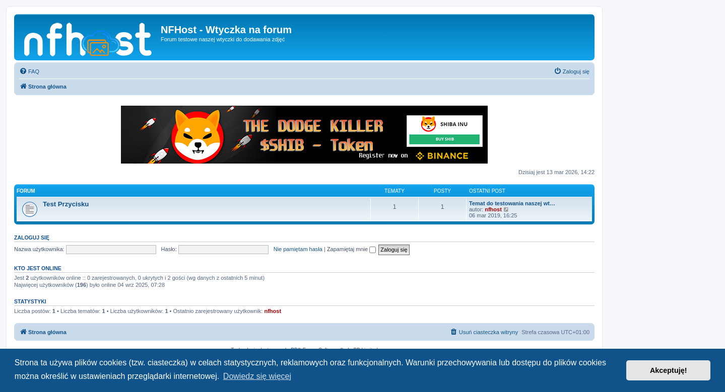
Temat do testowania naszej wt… (512, 203)
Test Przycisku (66, 204)
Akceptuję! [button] (668, 370)
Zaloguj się (31, 237)
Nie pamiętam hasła (298, 249)
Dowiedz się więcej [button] (257, 376)
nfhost (493, 209)
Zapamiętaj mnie (351, 249)
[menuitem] (29, 71)
